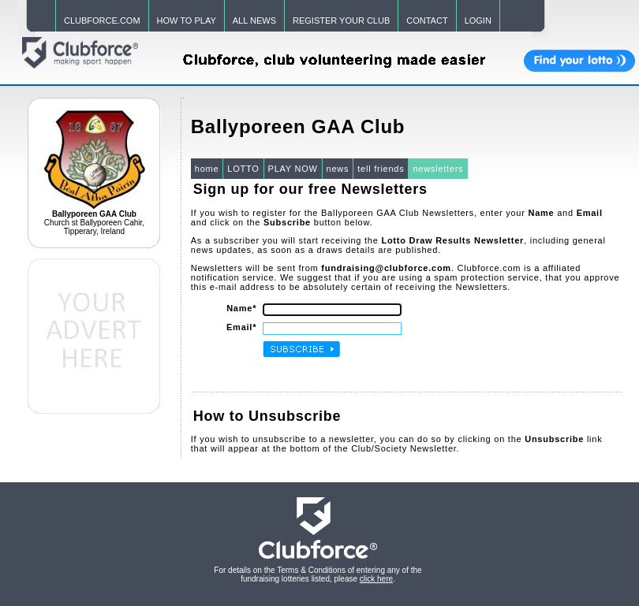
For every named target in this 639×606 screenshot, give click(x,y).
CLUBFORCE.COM (102, 20)
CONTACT (426, 20)
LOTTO (243, 168)
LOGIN (478, 20)
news (338, 168)
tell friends (380, 168)
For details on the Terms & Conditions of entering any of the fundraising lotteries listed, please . (317, 574)
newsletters (438, 168)
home (207, 168)
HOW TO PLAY (186, 20)
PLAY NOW (293, 168)
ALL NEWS (254, 20)
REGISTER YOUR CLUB (341, 20)
